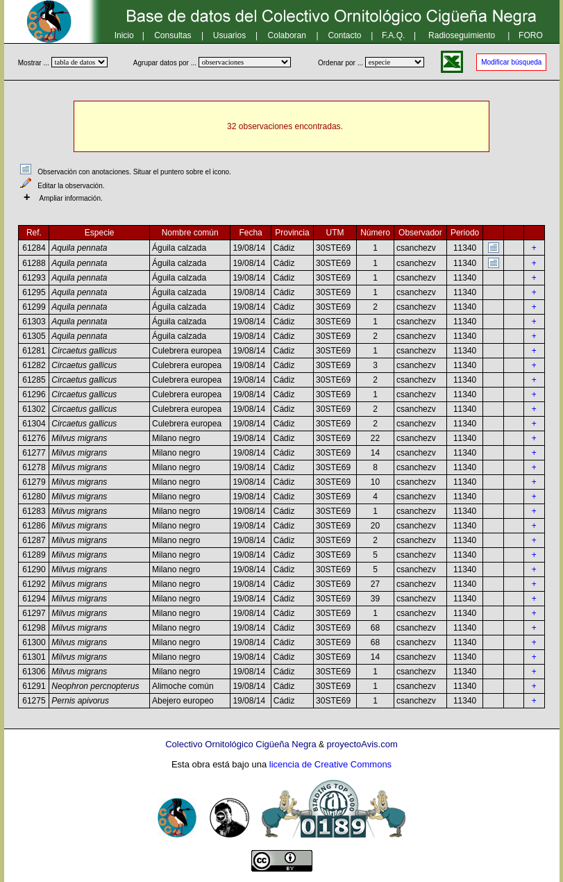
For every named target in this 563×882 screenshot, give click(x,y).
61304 (33, 423)
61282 (33, 365)
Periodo (465, 233)
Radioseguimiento (461, 35)
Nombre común (190, 233)
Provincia (292, 233)
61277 (33, 453)
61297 (33, 613)
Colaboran (287, 35)
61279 (33, 482)
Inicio (124, 35)
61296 (33, 394)
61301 (33, 657)
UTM (335, 233)
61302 (33, 409)
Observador (420, 233)
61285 (33, 380)
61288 (33, 263)
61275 (33, 701)
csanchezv (416, 248)
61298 (33, 628)
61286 (33, 526)
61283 (33, 511)
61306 (33, 671)
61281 (33, 351)
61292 (33, 584)
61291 (33, 686)
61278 (33, 467)
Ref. (34, 233)
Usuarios (229, 35)
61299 (33, 307)
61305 (33, 336)
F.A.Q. (393, 35)
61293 (33, 278)
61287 (33, 540)
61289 (33, 555)
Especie (100, 233)
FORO (531, 35)
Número (375, 233)
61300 (33, 642)
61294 (33, 599)
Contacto (344, 35)
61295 (33, 292)
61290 (33, 569)
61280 (33, 496)
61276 (33, 438)
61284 (33, 248)
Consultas (172, 35)
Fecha (250, 233)
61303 (33, 321)
